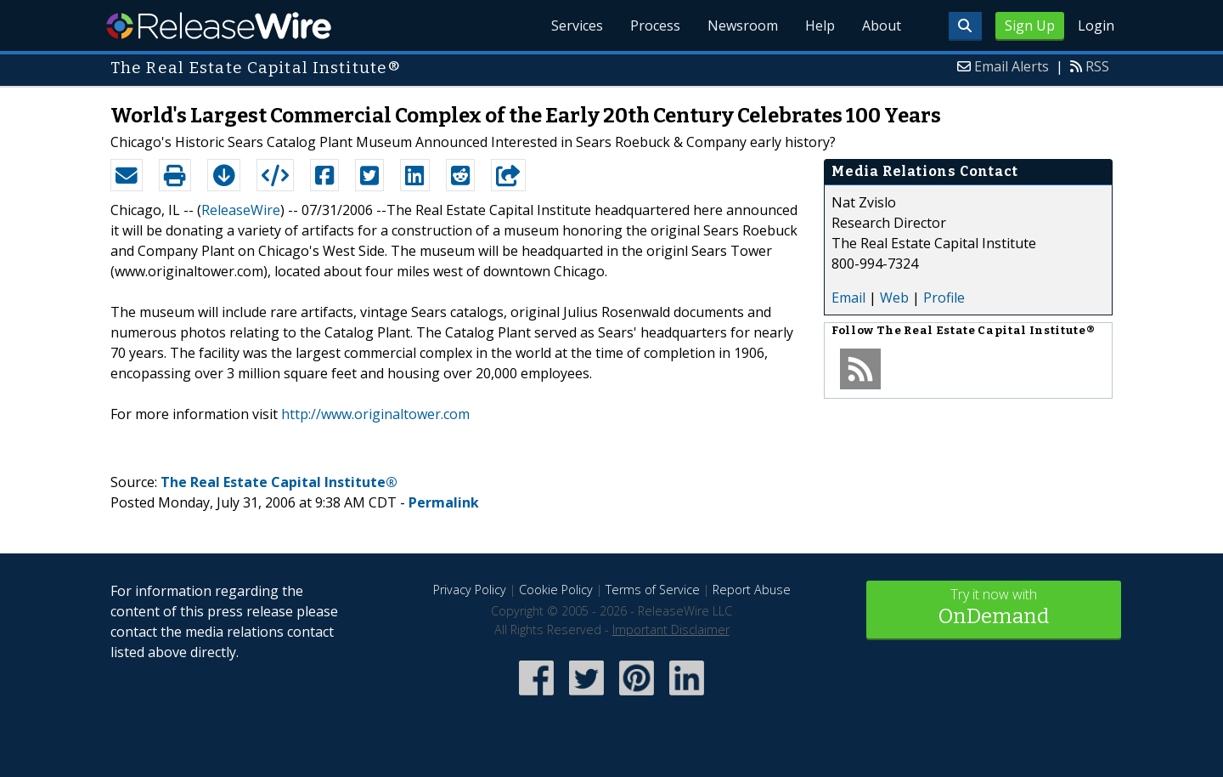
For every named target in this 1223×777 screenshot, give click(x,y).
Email (848, 297)
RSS (1097, 66)
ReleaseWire (218, 26)
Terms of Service (653, 589)
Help (820, 25)
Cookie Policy (556, 589)
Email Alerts (1011, 66)
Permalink (444, 502)
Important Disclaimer (671, 629)
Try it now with (993, 608)
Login (1096, 25)
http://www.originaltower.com (375, 414)
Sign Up (1030, 25)
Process (655, 25)
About (881, 25)
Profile (944, 297)
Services (577, 25)
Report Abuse (752, 589)
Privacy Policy (469, 589)
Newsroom (742, 25)
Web (894, 297)
